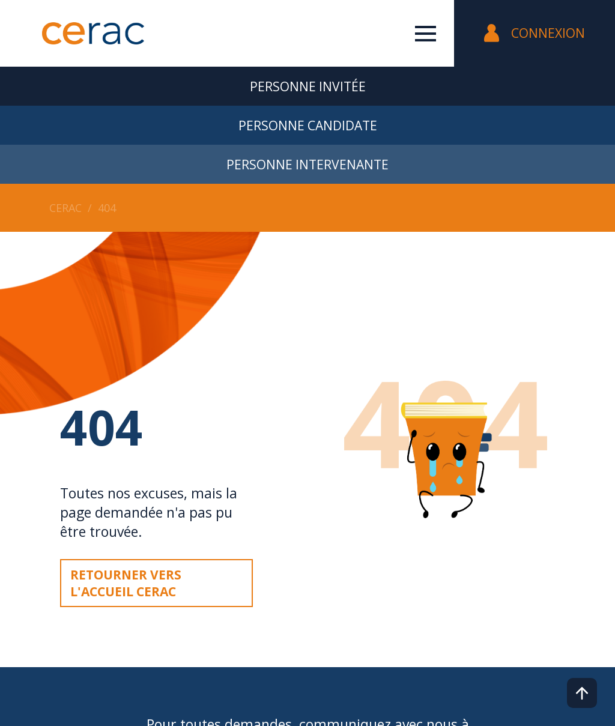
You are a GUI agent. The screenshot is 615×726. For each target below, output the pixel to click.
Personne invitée (308, 86)
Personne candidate (307, 125)
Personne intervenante (307, 164)
